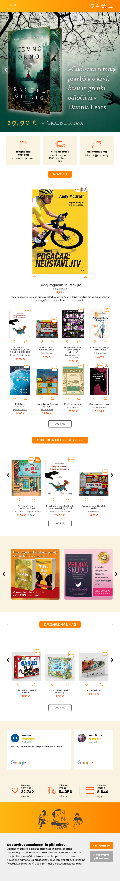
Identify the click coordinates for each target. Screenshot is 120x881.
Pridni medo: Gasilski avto (47, 257)
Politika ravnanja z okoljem (58, 805)
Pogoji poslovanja (90, 797)
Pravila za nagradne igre (93, 810)
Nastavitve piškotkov (101, 856)
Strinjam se (101, 845)
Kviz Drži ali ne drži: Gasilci (26, 600)
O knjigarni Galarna (54, 792)
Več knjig (60, 332)
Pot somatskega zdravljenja (100, 257)
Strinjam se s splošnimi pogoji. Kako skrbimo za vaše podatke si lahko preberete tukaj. (62, 768)
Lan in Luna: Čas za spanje (47, 313)
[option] (60, 26)
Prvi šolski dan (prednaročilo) (26, 415)
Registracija (87, 792)
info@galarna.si (23, 816)
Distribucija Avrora (53, 797)
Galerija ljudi (94, 599)
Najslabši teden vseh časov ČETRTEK (73, 258)
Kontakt (48, 801)
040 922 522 (22, 812)
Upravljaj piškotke (90, 814)
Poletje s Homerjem (20, 313)
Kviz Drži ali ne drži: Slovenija (60, 600)
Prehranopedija (73, 312)
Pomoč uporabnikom (92, 805)
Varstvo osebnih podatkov (95, 801)
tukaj (79, 863)
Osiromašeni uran (100, 312)
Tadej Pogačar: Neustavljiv (60, 193)
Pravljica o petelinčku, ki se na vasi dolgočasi (20, 258)
